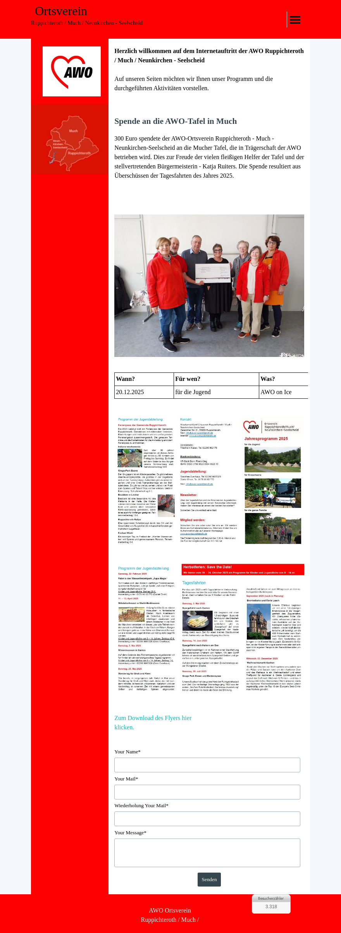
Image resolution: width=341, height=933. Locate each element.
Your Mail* (126, 779)
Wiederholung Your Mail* (141, 805)
